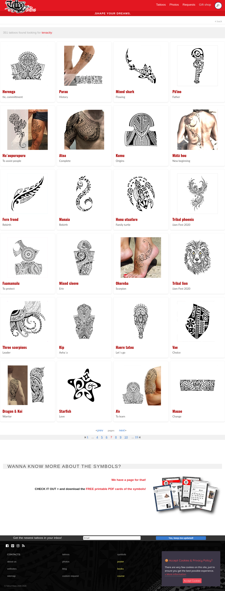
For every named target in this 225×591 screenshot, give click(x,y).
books (120, 568)
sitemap (11, 576)
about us (11, 561)
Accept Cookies (192, 580)
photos (65, 561)
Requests (189, 4)
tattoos (65, 554)
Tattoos (161, 4)
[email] (112, 538)
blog (64, 568)
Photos (174, 4)
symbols (121, 554)
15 (137, 437)
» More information (175, 574)
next (122, 430)
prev (99, 430)
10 (126, 437)
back (218, 21)
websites (12, 568)
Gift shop (205, 4)
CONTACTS (13, 554)
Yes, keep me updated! (181, 537)
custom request (70, 576)
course (121, 576)
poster (120, 561)
